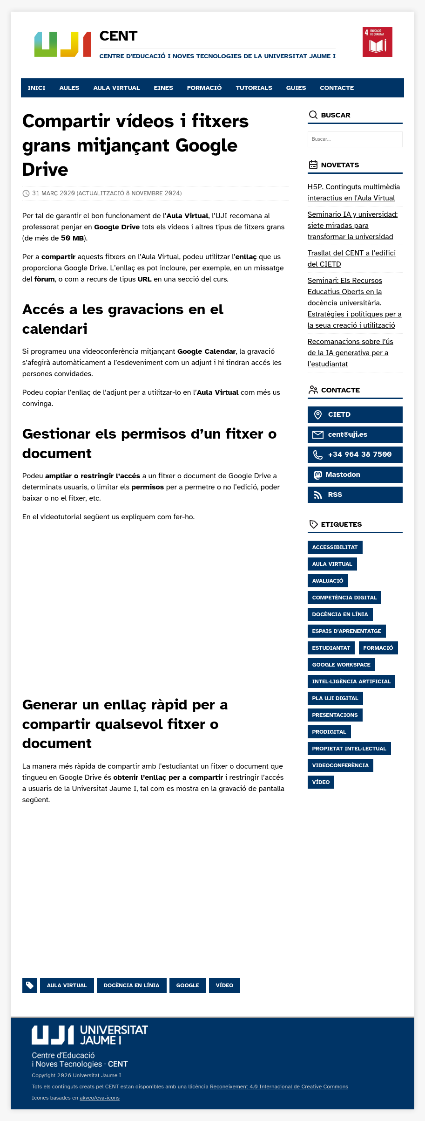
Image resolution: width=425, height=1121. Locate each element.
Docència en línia (132, 985)
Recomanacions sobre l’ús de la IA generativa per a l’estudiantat (350, 353)
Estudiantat (331, 648)
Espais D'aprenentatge (346, 631)
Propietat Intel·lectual (349, 748)
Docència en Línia (340, 614)
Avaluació (328, 581)
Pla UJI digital (335, 698)
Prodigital (329, 732)
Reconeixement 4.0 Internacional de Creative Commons (279, 1086)
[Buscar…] (355, 139)
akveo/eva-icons (100, 1097)
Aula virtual (67, 985)
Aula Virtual (332, 564)
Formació (378, 648)
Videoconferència (340, 765)
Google (187, 985)
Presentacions (335, 715)
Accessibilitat (335, 547)
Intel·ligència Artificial (351, 681)
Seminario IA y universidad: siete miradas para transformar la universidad (353, 225)
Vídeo (225, 985)
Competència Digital (344, 597)
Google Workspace (341, 664)
